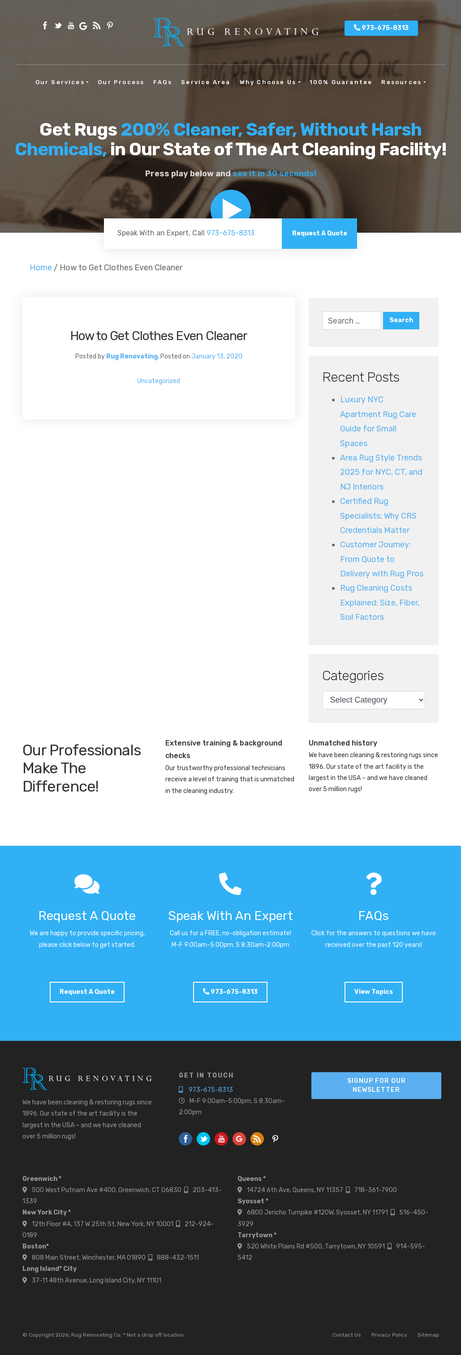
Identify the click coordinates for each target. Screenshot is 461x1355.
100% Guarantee (341, 82)
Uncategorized (158, 381)
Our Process (121, 82)
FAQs (162, 82)
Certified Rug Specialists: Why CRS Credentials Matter (378, 515)
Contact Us (346, 1335)
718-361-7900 (375, 1190)
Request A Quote (319, 233)
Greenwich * (41, 1179)
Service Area (205, 82)
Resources (401, 82)
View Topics (373, 992)
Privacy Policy (389, 1335)
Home (41, 268)
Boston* (35, 1246)
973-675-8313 (381, 28)
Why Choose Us (268, 82)
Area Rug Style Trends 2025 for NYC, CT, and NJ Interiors (381, 472)
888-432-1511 (178, 1257)
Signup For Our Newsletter (376, 1085)
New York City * (46, 1212)
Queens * (251, 1179)
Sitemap (428, 1335)
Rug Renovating (132, 356)
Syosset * (252, 1201)
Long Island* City (49, 1269)
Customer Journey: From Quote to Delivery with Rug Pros (381, 559)
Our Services (60, 82)
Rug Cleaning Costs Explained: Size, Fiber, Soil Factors (379, 602)
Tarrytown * (256, 1235)
